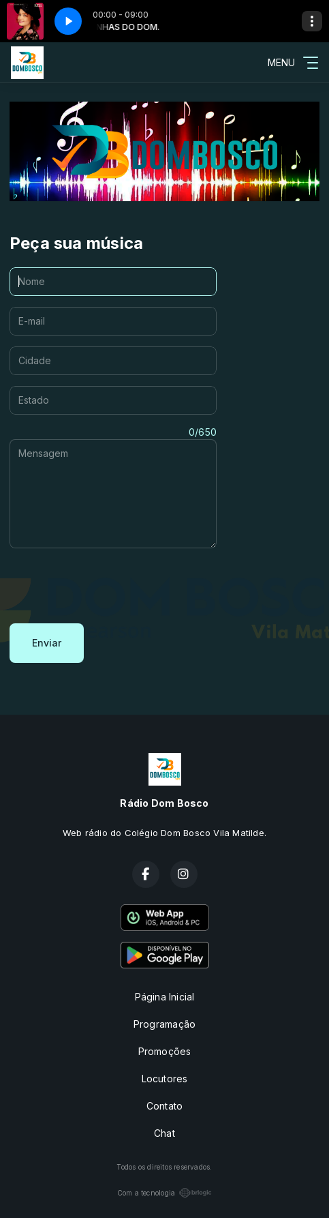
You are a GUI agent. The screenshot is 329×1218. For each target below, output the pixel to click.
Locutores (165, 1078)
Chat (164, 1133)
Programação (164, 1024)
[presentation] (113, 585)
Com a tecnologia (164, 1193)
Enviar (46, 643)
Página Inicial (165, 996)
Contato (164, 1106)
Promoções (164, 1051)
